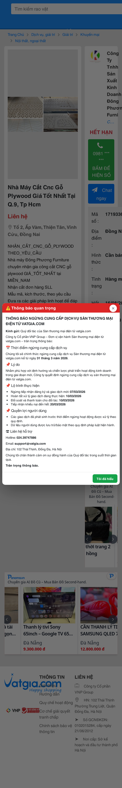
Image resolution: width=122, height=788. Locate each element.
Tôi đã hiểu (105, 478)
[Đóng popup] (113, 308)
